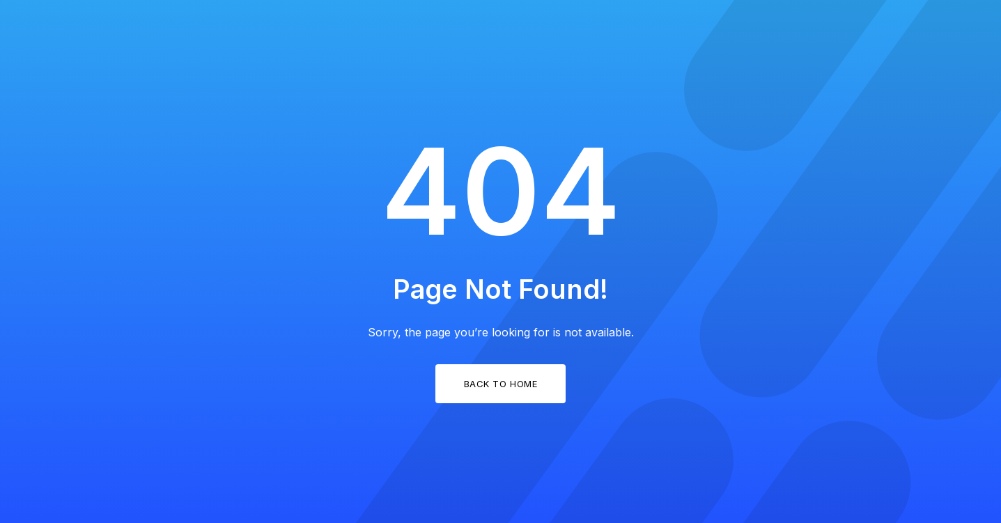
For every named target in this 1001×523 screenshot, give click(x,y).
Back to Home (500, 383)
